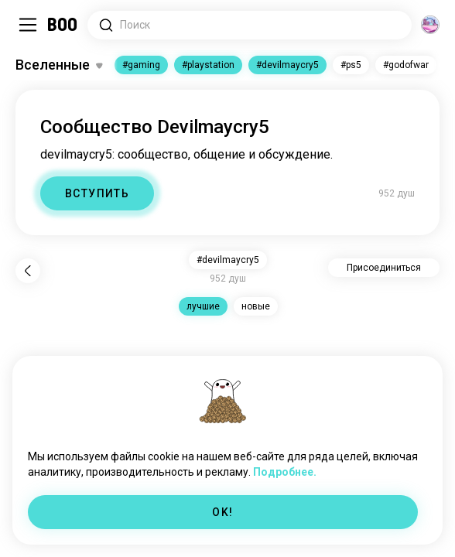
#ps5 (350, 65)
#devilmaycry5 (287, 65)
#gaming (141, 65)
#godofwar (406, 65)
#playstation (208, 65)
